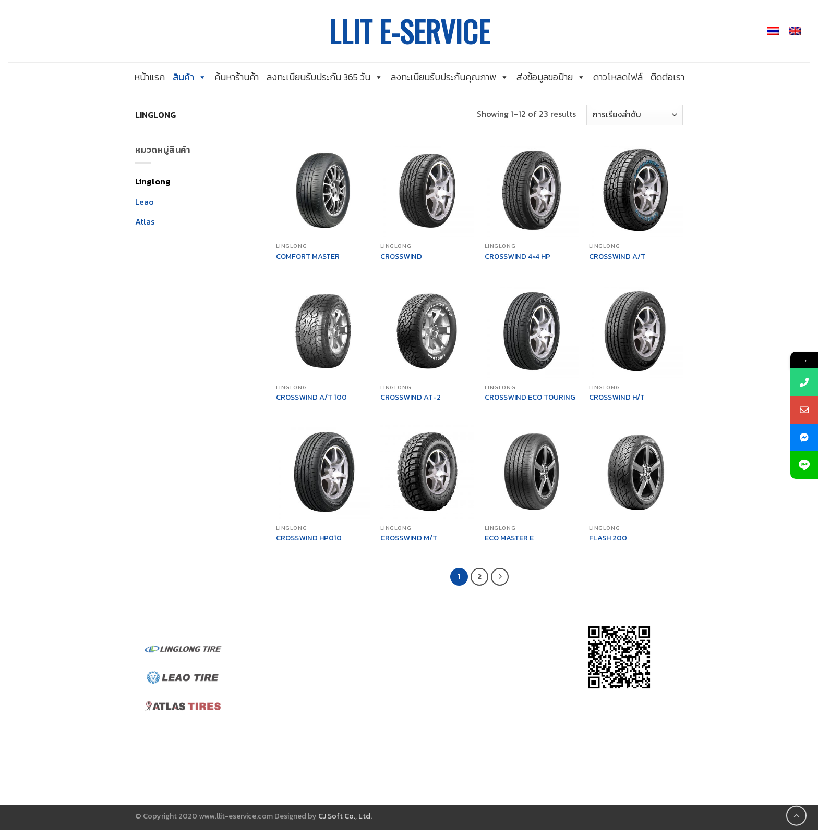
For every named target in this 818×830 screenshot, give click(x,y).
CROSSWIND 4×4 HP (517, 257)
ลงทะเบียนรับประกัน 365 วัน (325, 77)
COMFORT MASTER (308, 257)
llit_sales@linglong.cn (454, 747)
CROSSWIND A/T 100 (311, 397)
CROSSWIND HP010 (309, 538)
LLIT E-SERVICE (409, 31)
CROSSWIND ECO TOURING (530, 397)
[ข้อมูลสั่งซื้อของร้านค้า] (634, 115)
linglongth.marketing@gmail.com (476, 733)
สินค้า (190, 77)
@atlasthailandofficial (454, 672)
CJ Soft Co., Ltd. (345, 816)
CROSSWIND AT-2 (410, 397)
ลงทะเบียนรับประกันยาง (310, 742)
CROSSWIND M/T (408, 538)
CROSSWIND (401, 257)
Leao (144, 201)
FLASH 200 (608, 538)
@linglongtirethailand (456, 645)
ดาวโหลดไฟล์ (618, 77)
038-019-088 (438, 771)
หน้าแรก (149, 77)
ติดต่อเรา (667, 77)
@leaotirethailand (454, 659)
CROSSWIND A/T (617, 257)
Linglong (153, 181)
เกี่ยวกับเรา (289, 659)
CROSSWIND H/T (617, 397)
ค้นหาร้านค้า (236, 77)
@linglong (431, 696)
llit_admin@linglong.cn (457, 720)
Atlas (144, 221)
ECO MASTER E (509, 538)
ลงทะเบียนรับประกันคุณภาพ (450, 77)
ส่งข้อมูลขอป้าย (550, 77)
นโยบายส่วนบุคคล (301, 729)
